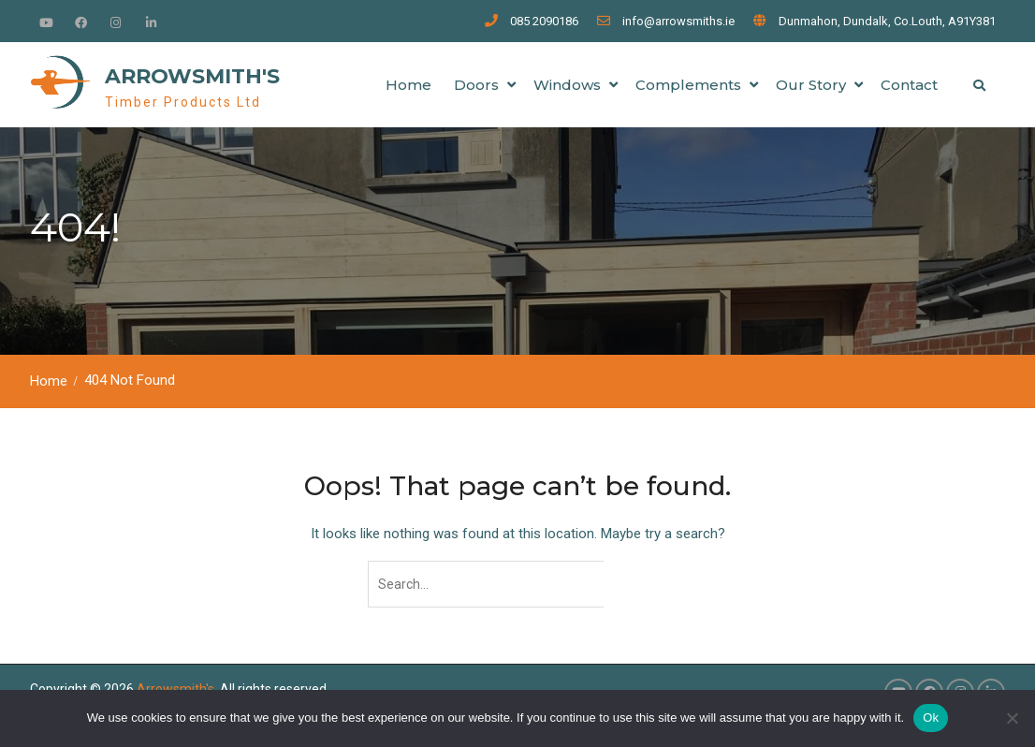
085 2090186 (544, 21)
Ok (931, 717)
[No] (1011, 718)
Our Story (811, 85)
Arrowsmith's (192, 76)
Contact (909, 85)
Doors (476, 85)
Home (408, 85)
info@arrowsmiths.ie (678, 21)
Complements (688, 85)
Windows (567, 85)
